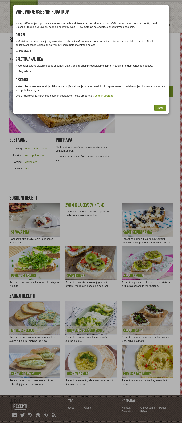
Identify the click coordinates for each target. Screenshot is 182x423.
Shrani (160, 107)
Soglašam (25, 50)
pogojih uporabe (104, 95)
